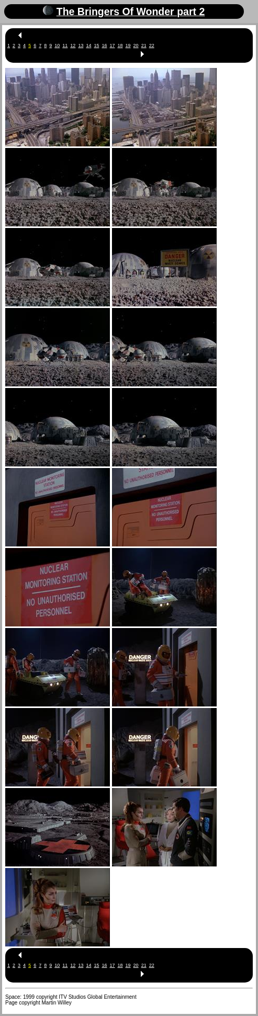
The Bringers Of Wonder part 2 (131, 11)
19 (128, 45)
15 (96, 45)
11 (65, 45)
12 (72, 45)
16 (104, 45)
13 (80, 45)
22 (151, 45)
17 (112, 45)
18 (120, 45)
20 (136, 45)
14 (88, 45)
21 (144, 45)
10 (57, 45)
